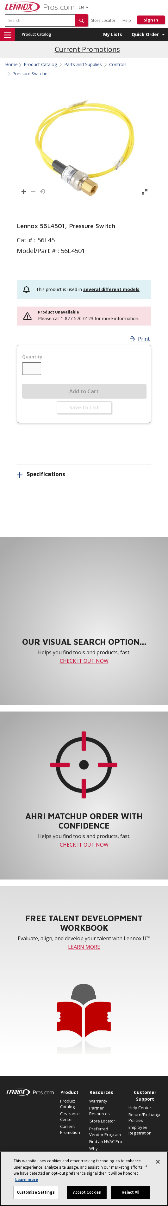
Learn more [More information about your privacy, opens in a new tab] (26, 1179)
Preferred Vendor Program (105, 1131)
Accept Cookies (87, 1192)
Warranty (98, 1101)
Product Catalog (36, 34)
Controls (118, 64)
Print (140, 338)
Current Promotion (70, 1129)
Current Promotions (87, 49)
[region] (84, 1179)
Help (126, 20)
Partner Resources (99, 1110)
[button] (81, 20)
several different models (111, 289)
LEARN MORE (84, 946)
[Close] (158, 1162)
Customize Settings (36, 1192)
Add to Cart (84, 391)
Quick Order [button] (145, 34)
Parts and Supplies (83, 64)
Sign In (151, 20)
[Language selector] (81, 7)
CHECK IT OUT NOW (84, 660)
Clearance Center (70, 1116)
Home (11, 64)
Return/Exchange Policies (145, 1117)
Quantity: (33, 357)
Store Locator (103, 20)
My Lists (112, 34)
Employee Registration (140, 1130)
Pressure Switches (31, 74)
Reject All (130, 1192)
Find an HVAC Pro (105, 1141)
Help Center (139, 1107)
